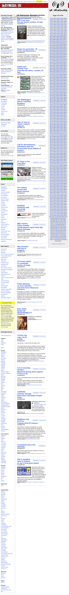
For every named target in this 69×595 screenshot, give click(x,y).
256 (54, 170)
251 (54, 171)
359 (61, 138)
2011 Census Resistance (7, 254)
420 (58, 120)
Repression (40, 42)
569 (61, 74)
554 (61, 79)
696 (54, 36)
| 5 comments (38, 247)
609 (61, 62)
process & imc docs (6, 590)
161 (54, 198)
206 (54, 185)
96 (51, 218)
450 (58, 111)
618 (64, 59)
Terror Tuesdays (5, 64)
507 (51, 94)
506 (54, 94)
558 (64, 77)
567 (51, 76)
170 (58, 195)
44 (62, 230)
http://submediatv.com (39, 404)
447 (51, 112)
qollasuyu (3, 453)
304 (61, 154)
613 (64, 61)
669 (61, 44)
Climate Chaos (5, 200)
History (2, 217)
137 (51, 206)
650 (58, 50)
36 (51, 233)
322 (51, 150)
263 (64, 167)
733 (64, 24)
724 (61, 27)
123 (64, 209)
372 (51, 135)
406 (54, 124)
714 (61, 30)
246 (54, 173)
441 (54, 113)
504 (61, 94)
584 (61, 70)
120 (58, 210)
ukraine (3, 427)
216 (54, 182)
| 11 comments (38, 420)
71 (54, 224)
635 (58, 55)
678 (64, 41)
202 (51, 186)
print (2, 340)
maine (2, 520)
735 (58, 24)
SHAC (2, 284)
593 (64, 67)
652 (51, 50)
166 (54, 197)
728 (64, 26)
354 (61, 139)
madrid (2, 394)
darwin (2, 471)
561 (54, 77)
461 (54, 107)
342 (51, 144)
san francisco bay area (7, 553)
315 (58, 151)
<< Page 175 (54, 244)
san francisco (4, 552)
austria (2, 356)
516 (54, 91)
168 (64, 195)
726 (54, 27)
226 (54, 179)
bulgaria (3, 365)
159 (61, 198)
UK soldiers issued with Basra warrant (23, 189)
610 (58, 62)
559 (61, 77)
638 (64, 53)
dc (1, 509)
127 (51, 209)
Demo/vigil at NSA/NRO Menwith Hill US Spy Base (7, 51)
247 (51, 173)
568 (64, 74)
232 (51, 177)
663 (64, 45)
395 (58, 127)
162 (51, 198)
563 (64, 76)
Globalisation (35, 116)
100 (57, 217)
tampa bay (3, 561)
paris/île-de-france (5, 406)
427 (51, 118)
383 (64, 130)
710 (58, 32)
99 (60, 217)
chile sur (3, 441)
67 (64, 224)
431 (54, 117)
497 (51, 97)
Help (34, 1)
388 (64, 129)
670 (58, 44)
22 (56, 236)
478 (64, 101)
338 (64, 144)
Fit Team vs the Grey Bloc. (23, 162)
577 (51, 73)
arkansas (3, 493)
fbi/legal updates (5, 587)
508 (64, 92)
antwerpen (3, 352)
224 (61, 179)
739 (61, 23)
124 (61, 209)
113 (64, 212)
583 (64, 70)
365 (58, 136)
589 (61, 68)
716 (54, 30)
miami (2, 521)
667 (51, 45)
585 (58, 70)
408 (64, 123)
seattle (2, 559)
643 (64, 51)
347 (51, 142)
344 (61, 142)
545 (58, 82)
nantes (2, 399)
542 (51, 83)
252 (51, 171)
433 (64, 115)
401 (54, 126)
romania (3, 415)
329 (61, 147)
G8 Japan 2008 (5, 282)
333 (64, 145)
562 (51, 77)
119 (61, 210)
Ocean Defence (5, 224)
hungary (3, 379)
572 (51, 74)
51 (59, 229)
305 (58, 154)
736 (54, 24)
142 (51, 204)
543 (64, 82)
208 (64, 183)
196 (54, 188)
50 (62, 229)
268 (64, 165)
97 (65, 217)
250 (58, 171)
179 (61, 192)
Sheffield (34, 217)
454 (61, 109)
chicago (3, 503)
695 (58, 36)
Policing (3, 229)
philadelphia (4, 540)
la (1, 517)
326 (54, 148)
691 (54, 38)
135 (58, 206)
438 (64, 113)
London (18, 43)
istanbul (3, 382)
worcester (3, 568)
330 (58, 147)
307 (51, 154)
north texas (4, 535)
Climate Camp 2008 (6, 289)
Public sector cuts (5, 231)
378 (64, 132)
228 (64, 177)
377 (51, 133)
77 (54, 223)
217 (51, 182)
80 (62, 221)
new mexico (4, 531)
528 (64, 86)
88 (56, 220)
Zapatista (3, 241)
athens (2, 355)
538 (64, 83)
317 (51, 151)
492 (51, 98)
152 (51, 201)
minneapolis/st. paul (6, 526)
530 (58, 86)
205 (58, 185)
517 (51, 91)
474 (61, 103)
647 (51, 51)
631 (54, 56)
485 (58, 100)
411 (54, 123)
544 (61, 82)
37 (64, 232)
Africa (2, 347)
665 (58, 45)
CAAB (11, 53)
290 (58, 159)
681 (54, 41)
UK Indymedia (17, 4)
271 (54, 165)
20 (62, 236)
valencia (3, 431)
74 (62, 223)
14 (62, 238)
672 (51, 44)
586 (54, 70)
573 (64, 73)
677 (51, 42)
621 (54, 59)
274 (61, 164)
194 (61, 188)
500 (58, 95)
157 (51, 200)
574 (61, 73)
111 (54, 213)
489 (61, 98)
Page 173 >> (62, 244)
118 (64, 210)
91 (64, 218)
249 (61, 171)
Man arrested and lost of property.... (22, 248)
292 (51, 159)
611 (54, 62)
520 (58, 89)
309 (61, 153)
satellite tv (3, 343)
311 (54, 153)
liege (2, 387)
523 (64, 88)
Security (40, 1)
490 (58, 98)
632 (51, 56)
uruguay (3, 459)
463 (64, 106)
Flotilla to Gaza (5, 262)
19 (64, 236)
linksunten (3, 391)
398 (64, 126)
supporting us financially (7, 155)
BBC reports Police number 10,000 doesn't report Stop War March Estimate (30, 226)
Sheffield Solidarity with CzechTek (23, 207)
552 (51, 80)
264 (61, 167)
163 (64, 197)
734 (61, 24)
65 (54, 226)
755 (58, 18)
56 (62, 227)
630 (58, 56)
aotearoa (3, 467)
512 (51, 92)
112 (51, 213)
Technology (34, 60)
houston (3, 512)
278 (64, 162)
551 (54, 80)
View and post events (6, 18)
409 (61, 123)
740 (58, 23)
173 (64, 194)
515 (58, 91)
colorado (3, 506)
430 (58, 117)
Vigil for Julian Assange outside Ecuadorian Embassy (7, 71)
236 (54, 176)
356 (54, 139)
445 (58, 112)
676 (54, 42)
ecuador (3, 447)
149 (61, 201)
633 (64, 55)
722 (51, 29)
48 (51, 230)
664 (61, 45)
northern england (5, 403)
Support (45, 1)
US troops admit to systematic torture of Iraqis (24, 263)
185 (58, 191)
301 (54, 156)
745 (58, 21)
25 (64, 235)
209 (61, 183)
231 (54, 177)
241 (54, 174)
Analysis (3, 190)
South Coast (38, 255)
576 (54, 73)
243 (64, 173)
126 (54, 209)
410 (58, 123)
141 (54, 204)
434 (61, 115)
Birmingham (19, 303)
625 (58, 57)
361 (54, 138)
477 (51, 103)
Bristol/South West (6, 122)
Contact (30, 1)
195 (58, 188)
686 (54, 39)
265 (58, 167)
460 (58, 107)
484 (61, 100)
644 (61, 51)
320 (58, 150)
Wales (2, 113)
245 (58, 173)
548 (64, 80)
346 (54, 142)
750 (58, 20)
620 (58, 59)
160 (58, 198)
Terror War (39, 302)
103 (64, 215)
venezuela (3, 462)
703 (64, 33)
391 (54, 129)
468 (64, 104)
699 (61, 35)
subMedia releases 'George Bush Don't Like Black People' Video (29, 394)
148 (64, 201)
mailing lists (4, 588)
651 (54, 50)
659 (61, 47)
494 (61, 97)
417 (51, 121)
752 (51, 20)
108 (64, 213)
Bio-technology (5, 199)
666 (54, 45)
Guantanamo (4, 272)
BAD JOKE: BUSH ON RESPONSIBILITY (24, 311)
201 (54, 186)
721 (54, 29)
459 (61, 107)
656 (54, 48)
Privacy (21, 1)
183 (64, 191)
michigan (3, 523)
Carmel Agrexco (5, 280)
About (25, 1)
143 (64, 203)
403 (64, 124)
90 (51, 220)
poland (2, 411)
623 (64, 57)
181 (54, 192)
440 (58, 113)
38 (62, 232)
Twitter (9, 137)
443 (64, 112)
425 (58, 118)
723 (64, 27)
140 (58, 204)
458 (64, 107)
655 (58, 48)
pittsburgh (3, 541)
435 (58, 115)
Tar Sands (3, 266)
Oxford (43, 453)
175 (58, 194)
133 (64, 206)
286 (54, 160)
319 (61, 150)
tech (2, 591)
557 (51, 79)
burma (2, 470)
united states (4, 562)
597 (51, 67)
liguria (2, 388)
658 (64, 47)
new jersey (3, 529)
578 (64, 71)
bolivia (2, 437)
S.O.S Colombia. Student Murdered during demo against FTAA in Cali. (30, 371)
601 (54, 65)
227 (51, 179)
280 (58, 162)
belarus (3, 359)
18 (51, 238)
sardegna (3, 418)
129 (61, 207)
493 (64, 97)
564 (61, 76)
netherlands (4, 402)
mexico (3, 449)
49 (64, 229)
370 (58, 135)
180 (58, 192)
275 (58, 164)
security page (4, 327)
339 (61, 144)
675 (58, 42)
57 (59, 227)
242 (51, 174)
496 (54, 97)
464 (61, 106)
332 (51, 147)
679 (61, 41)
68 (62, 224)
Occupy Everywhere (6, 256)
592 (51, 68)
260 (58, 168)
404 (61, 124)
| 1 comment (39, 100)
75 (59, 223)
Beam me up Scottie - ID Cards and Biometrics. (27, 50)
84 (51, 221)
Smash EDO (4, 294)
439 (61, 113)
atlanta (2, 496)
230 (58, 177)
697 (51, 36)
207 (51, 185)
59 (54, 227)
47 (54, 230)
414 (61, 121)
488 (64, 98)
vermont (3, 565)
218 (64, 180)
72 (51, 224)
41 (54, 232)
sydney (3, 480)
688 (64, 38)
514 (61, 91)
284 (61, 160)
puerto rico (3, 452)
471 (54, 104)
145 (58, 203)
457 (51, 109)
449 (61, 111)
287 (51, 160)
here (4, 65)
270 (58, 165)
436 (54, 115)
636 (54, 55)
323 (64, 148)
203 (64, 185)
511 (54, 92)
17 (54, 238)
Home (2, 1)
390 (58, 129)
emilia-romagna (5, 371)
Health (2, 216)
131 (54, 207)
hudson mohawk (5, 514)
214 (61, 182)
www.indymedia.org (6, 335)
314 (61, 151)
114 (61, 212)
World (40, 278)
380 (58, 132)
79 (64, 221)
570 (58, 74)
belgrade (3, 362)
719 (61, 29)
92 (62, 218)
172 (51, 195)
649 (61, 50)
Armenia (3, 573)
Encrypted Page (7, 302)
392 (51, 129)
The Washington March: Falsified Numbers (24, 101)
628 (64, 56)
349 (61, 141)
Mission (16, 1)
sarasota (3, 558)
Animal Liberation (5, 192)
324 (61, 148)
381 (54, 132)
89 (54, 220)
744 (61, 21)
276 (54, 164)
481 (54, 101)
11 (53, 239)
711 (54, 32)
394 (61, 127)
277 (51, 164)
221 (54, 180)
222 (51, 180)
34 (56, 233)
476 (54, 103)
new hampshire (5, 527)
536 (54, 85)
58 (56, 227)
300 (58, 156)
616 (54, 61)
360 (58, 138)
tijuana (2, 458)
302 (51, 156)
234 (61, 176)
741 (54, 23)
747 (51, 21)
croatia (2, 368)
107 (51, 215)
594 (61, 67)
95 (54, 218)
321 (54, 150)
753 (64, 18)
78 (51, 223)
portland (3, 543)
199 (61, 186)
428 (64, 117)
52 (56, 229)
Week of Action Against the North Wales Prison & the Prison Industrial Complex (7, 33)
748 (64, 20)
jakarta (2, 473)
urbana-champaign (6, 564)
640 (58, 53)
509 (61, 92)
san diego (3, 550)
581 (54, 71)
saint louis (3, 549)
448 (64, 111)
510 (58, 92)
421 (54, 120)
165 (58, 197)
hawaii (2, 511)
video (2, 344)
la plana (3, 385)
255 (58, 170)
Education (29, 138)
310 (58, 153)
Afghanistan (4, 188)
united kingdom (5, 429)
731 (54, 26)
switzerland (4, 423)
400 (58, 126)
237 (51, 176)
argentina (3, 435)
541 (54, 83)
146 (54, 203)
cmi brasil (3, 443)
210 (58, 183)
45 (59, 230)
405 (58, 124)
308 (64, 153)
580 (58, 71)
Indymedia (29, 413)
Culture (3, 202)
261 (54, 168)
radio (2, 341)
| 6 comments (38, 67)
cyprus (2, 370)
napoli (2, 400)
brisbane (3, 468)
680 (58, 41)
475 (58, 103)
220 (58, 180)
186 (54, 191)
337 (51, 145)
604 (61, 64)
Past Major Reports (6, 297)
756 (54, 18)
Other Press (4, 226)
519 (61, 89)
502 (51, 95)
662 (51, 47)
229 (61, 177)
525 (58, 88)
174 (61, 194)
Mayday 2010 (4, 264)
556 (54, 79)
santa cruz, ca (4, 556)
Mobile (6, 1)
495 (58, 97)
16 (56, 238)
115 (58, 212)
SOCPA (3, 296)
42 (51, 232)
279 (61, 162)
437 (51, 115)
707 (51, 33)
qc (1, 479)
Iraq (2, 221)
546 (54, 82)
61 (64, 226)
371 (54, 135)
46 (56, 230)
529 (61, 86)
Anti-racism (35, 42)
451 (54, 111)
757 (51, 18)
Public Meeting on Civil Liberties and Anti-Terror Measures (27, 286)
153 (64, 200)
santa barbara (4, 555)
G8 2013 (3, 251)
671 (54, 44)
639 (61, 53)
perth (2, 477)
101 (54, 217)
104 (61, 215)
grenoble (3, 378)
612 (51, 62)
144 (61, 203)
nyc (2, 537)
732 (51, 26)
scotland (3, 420)
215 (58, 182)
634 (61, 55)
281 (54, 162)
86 (62, 220)
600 (58, 65)
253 (64, 170)
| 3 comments (38, 123)
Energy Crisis (4, 207)
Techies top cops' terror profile (22, 337)
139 (61, 204)
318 (64, 150)
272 (51, 165)
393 (64, 127)
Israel (2, 576)
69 (59, 224)
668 (64, 44)
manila (2, 474)
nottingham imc (5, 405)
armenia (3, 353)
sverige (3, 421)
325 (58, 148)
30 (51, 235)
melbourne (3, 476)
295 (58, 157)
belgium (3, 361)
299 (61, 156)
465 (58, 106)
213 (64, 182)
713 (64, 30)
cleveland (3, 505)
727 (51, 27)
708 (64, 32)
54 (51, 229)
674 (61, 42)
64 (56, 226)
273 (64, 164)
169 (61, 195)
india (2, 485)
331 (54, 147)
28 (56, 235)
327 (51, 148)
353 (64, 139)
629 (61, 56)
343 (64, 142)
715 (58, 30)
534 (61, 85)
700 (58, 35)
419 (61, 120)
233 (64, 176)
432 (51, 117)
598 (64, 65)
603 (64, 64)
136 (54, 206)
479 (61, 101)
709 (61, 32)
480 (58, 101)
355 (58, 139)
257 (51, 170)
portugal (3, 412)
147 (51, 203)
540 (58, 83)
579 (61, 71)
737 (51, 24)
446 (54, 112)
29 (54, 235)
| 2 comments (38, 19)
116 (54, 212)
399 (61, 126)
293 (64, 157)
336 (54, 145)
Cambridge (4, 103)
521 (54, 89)
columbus (3, 508)
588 (64, 68)
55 (64, 227)
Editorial (11, 1)
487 (51, 100)
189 (61, 189)
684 (61, 39)
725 (58, 27)
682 (51, 41)
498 (64, 95)
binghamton (4, 499)
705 (58, 33)
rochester (3, 546)
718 (64, 29)
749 (61, 20)
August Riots (4, 257)
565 (58, 76)
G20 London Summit (6, 267)
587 (51, 70)
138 (64, 204)
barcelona (3, 358)
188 (64, 189)
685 (58, 39)
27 (59, 235)
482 (51, 101)
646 (54, 51)
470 (58, 104)
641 (54, 53)
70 (56, 224)
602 (51, 65)
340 (58, 144)
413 (64, 121)
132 (51, 207)
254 (61, 170)
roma (2, 414)
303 (64, 154)
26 (62, 235)
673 (64, 42)
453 (64, 109)
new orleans (4, 532)
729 (61, 26)
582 (51, 71)
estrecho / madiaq (5, 373)
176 (54, 194)
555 (58, 79)
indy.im (2, 137)
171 (54, 195)
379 (61, 132)
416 (54, 121)
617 (51, 61)
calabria (3, 367)
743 (64, 21)
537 (51, 85)
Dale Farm (3, 259)
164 (61, 197)
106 (54, 215)
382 (51, 132)
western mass (4, 567)
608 (64, 62)
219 (61, 180)
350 (58, 141)
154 (61, 200)
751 (54, 20)
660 (58, 47)
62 (62, 226)
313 (64, 151)
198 (64, 186)
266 (54, 167)
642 (51, 53)
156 (54, 200)
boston (2, 500)
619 (61, 59)
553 (64, 79)
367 (51, 136)
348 (64, 141)
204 (61, 185)
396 (54, 127)
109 (61, 213)
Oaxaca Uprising (5, 291)
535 (58, 85)
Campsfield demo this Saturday (26, 446)
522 (51, 89)
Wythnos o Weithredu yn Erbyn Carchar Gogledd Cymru (7, 39)
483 (64, 100)
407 (51, 124)
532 (51, 86)
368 (64, 135)
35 (54, 233)
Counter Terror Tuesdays (6, 58)
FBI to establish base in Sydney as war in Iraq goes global (28, 461)
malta (2, 396)
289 (61, 159)
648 (64, 50)
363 (64, 136)
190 (58, 189)
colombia (3, 446)
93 (59, 218)
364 (61, 136)
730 (58, 26)
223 (64, 179)
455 (58, 109)
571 (54, 74)
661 (54, 47)
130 (58, 207)
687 (51, 39)
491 (54, 98)
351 (54, 141)
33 (59, 233)
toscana (3, 426)
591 (54, 68)
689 (61, 38)
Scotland (3, 126)
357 (51, 139)
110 (58, 213)
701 (54, 35)
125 (58, 209)
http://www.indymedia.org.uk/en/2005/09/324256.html (31, 41)
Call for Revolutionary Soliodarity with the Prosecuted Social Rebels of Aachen (29, 147)
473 (64, 103)
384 (61, 130)
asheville (3, 494)
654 (61, 48)
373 (64, 133)
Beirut (2, 574)
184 (61, 191)
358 (64, 138)
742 (51, 23)
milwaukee (3, 524)
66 (51, 226)
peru (2, 450)
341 (54, 144)
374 (61, 133)
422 (51, 120)
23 (54, 236)
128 (64, 207)
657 (51, 48)
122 (51, 210)
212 (51, 183)
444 (61, 112)
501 (54, 95)
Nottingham (4, 124)
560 (58, 77)
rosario (2, 455)
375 (58, 133)
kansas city (4, 515)
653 (64, 48)
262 (51, 168)
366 (54, 136)
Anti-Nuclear (4, 193)
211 (54, 183)
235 (58, 176)
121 (54, 210)
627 (51, 57)
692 (51, 38)
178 (64, 192)
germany (3, 376)
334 (61, 145)
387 (51, 130)
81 (59, 221)
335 (58, 145)
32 (62, 233)
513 (64, 91)
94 (56, 218)
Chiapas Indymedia (5, 90)
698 (64, 35)
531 (54, 86)
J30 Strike (3, 261)
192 (51, 189)
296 (54, 157)
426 (54, 118)
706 (54, 33)
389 (61, 129)
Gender (3, 212)
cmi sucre (3, 444)
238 (64, 174)
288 (64, 159)
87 (59, 220)
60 (51, 227)
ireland (2, 381)
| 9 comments (38, 224)
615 (58, 61)
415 (58, 121)
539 (61, 83)
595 (58, 67)
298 (64, 156)
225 (58, 179)
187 (51, 191)
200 (58, 186)
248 (64, 171)
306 (54, 154)
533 (64, 85)
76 (56, 223)
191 (54, 189)
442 (51, 113)
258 (64, 168)
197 (51, 188)
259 (61, 168)
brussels (3, 364)
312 (51, 153)
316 (54, 151)
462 (51, 107)
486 (54, 100)
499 (61, 95)
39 (59, 232)
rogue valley (4, 547)
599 (61, 65)
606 (54, 64)
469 (61, 104)
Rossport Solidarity (6, 292)
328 (64, 147)
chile (2, 440)
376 (54, 133)
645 (58, 51)
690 (58, 38)
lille (2, 390)
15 (59, 238)
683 (64, 39)
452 (51, 111)
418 (64, 120)
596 (54, 67)
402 (51, 126)
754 (61, 18)
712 (51, 32)
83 (54, 221)
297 (51, 157)
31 (64, 233)
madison (3, 518)
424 (61, 118)
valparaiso (3, 461)
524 (61, 88)
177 (51, 194)
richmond (3, 544)
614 (61, 61)
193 (64, 188)
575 (58, 73)
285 (58, 160)
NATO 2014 (4, 249)
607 (51, 64)
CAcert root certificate (5, 323)
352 (51, 141)
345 (58, 142)
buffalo (2, 502)
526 (54, 88)
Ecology (3, 204)
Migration (34, 453)
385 (58, 130)
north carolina (4, 533)
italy (2, 384)
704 (61, 33)
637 (51, 55)
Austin (2, 497)
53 (54, 229)
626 (54, 57)
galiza (2, 375)
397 (51, 127)
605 (58, 64)
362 (51, 138)
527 (51, 88)
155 (58, 200)
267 (51, 167)
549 (61, 80)
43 (64, 230)
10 (55, 239)
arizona (3, 491)
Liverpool (3, 104)
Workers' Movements (6, 239)
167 (51, 197)
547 (51, 82)
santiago (3, 456)
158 (64, 198)
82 (56, 221)
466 (54, 106)
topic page (6, 78)
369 (61, 135)
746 (54, 21)
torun (2, 424)
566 (54, 76)
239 (61, 174)
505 (58, 94)
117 (51, 212)
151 (54, 201)
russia (2, 417)
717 (51, 30)
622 (51, 59)
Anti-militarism (29, 42)
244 (61, 173)
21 (59, 236)
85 (64, 220)
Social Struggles (42, 180)
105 (58, 215)
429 (61, 117)
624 (61, 57)
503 (64, 94)
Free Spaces (35, 361)
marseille (3, 397)
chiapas (3, 438)
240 (58, 174)
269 (61, 165)
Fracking (3, 209)
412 (51, 123)
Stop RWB (3, 287)
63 (59, 226)
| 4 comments (38, 368)
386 (54, 130)
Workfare (3, 252)
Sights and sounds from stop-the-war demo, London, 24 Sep (30, 69)
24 (51, 236)
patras (2, 408)
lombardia (3, 393)
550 (58, 80)
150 (58, 201)
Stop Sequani (4, 285)
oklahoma (3, 538)
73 (64, 223)
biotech (3, 582)
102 (50, 217)
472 (51, 104)
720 (58, 29)
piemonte (3, 409)
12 (50, 239)
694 (61, 36)
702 (51, 35)
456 (54, 109)
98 (63, 217)
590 (58, 68)
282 (51, 162)
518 (64, 89)
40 (56, 232)
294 (61, 157)
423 (64, 118)
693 (64, 36)
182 (51, 192)
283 (64, 160)
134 (61, 206)
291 (54, 159)
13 (64, 238)
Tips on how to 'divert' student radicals (23, 124)
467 (51, 106)
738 (64, 23)
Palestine (3, 227)
